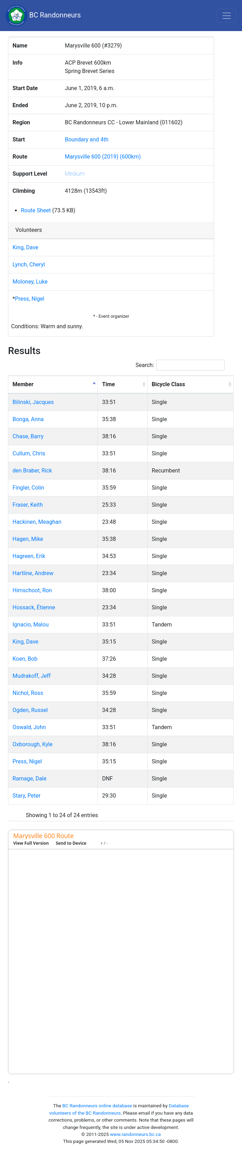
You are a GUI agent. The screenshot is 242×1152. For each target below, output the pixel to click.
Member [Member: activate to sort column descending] (23, 384)
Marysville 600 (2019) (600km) (103, 156)
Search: (180, 365)
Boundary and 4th (86, 139)
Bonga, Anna (28, 419)
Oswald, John (29, 727)
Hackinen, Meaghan (37, 522)
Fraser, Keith (28, 504)
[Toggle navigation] (226, 16)
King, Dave (25, 247)
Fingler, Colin (28, 487)
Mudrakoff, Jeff (32, 676)
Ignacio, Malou (31, 624)
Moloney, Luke (30, 281)
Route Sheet (36, 210)
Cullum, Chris (29, 453)
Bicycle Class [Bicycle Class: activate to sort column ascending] (168, 384)
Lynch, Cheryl (29, 264)
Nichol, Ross (28, 693)
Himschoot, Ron (32, 590)
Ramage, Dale (29, 778)
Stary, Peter (26, 795)
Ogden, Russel (30, 710)
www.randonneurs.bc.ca (135, 1134)
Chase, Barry (28, 436)
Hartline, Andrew (33, 573)
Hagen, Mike (28, 539)
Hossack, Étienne (34, 607)
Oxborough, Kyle (33, 744)
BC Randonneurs (43, 16)
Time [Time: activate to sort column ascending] (108, 384)
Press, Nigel (29, 298)
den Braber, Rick (32, 470)
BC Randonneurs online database (97, 1105)
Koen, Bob (25, 658)
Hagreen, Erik (29, 556)
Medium (75, 173)
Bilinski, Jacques (33, 402)
